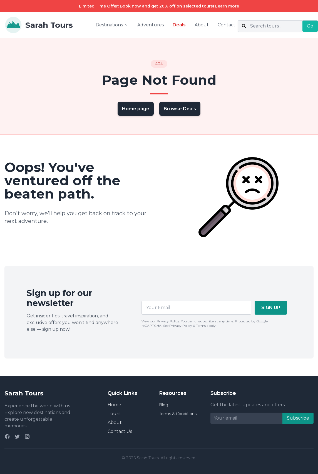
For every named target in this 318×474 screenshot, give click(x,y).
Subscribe (298, 418)
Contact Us (120, 431)
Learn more (227, 6)
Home (114, 404)
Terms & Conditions (178, 413)
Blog (163, 404)
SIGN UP (270, 307)
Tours (114, 413)
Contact (226, 24)
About (202, 24)
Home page (135, 108)
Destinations (112, 24)
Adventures (150, 24)
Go (310, 26)
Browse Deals (180, 108)
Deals (179, 24)
